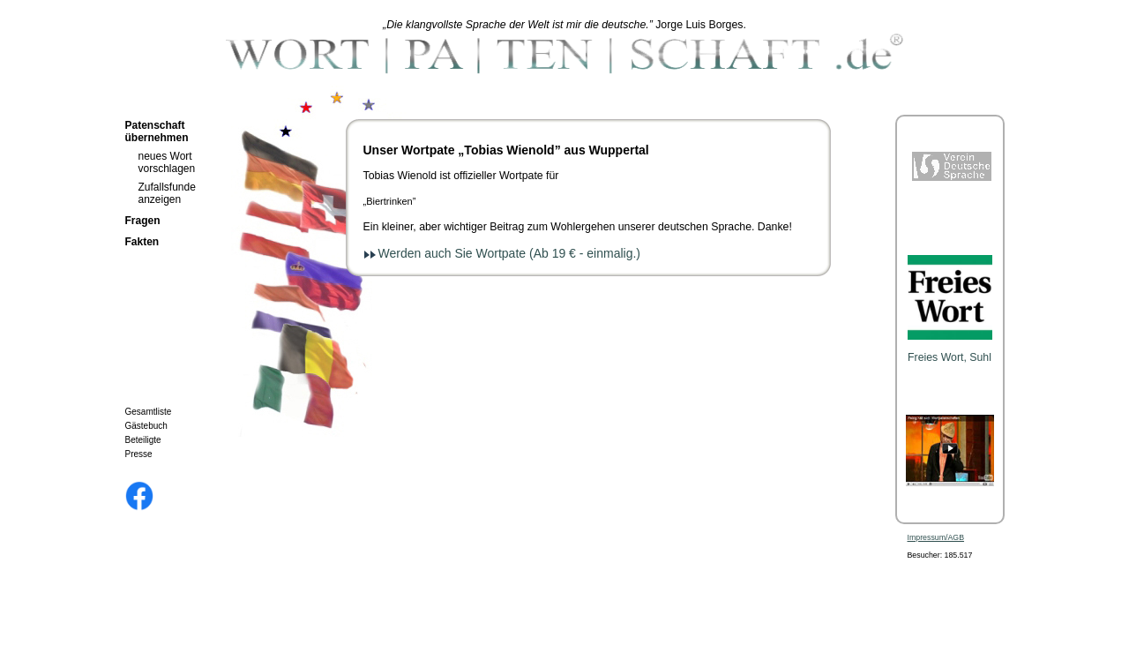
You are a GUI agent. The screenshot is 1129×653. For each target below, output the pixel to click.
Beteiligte (143, 440)
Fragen (143, 220)
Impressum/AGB (936, 537)
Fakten (142, 242)
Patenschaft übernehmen (157, 131)
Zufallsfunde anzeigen (167, 193)
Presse (139, 454)
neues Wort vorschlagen (167, 162)
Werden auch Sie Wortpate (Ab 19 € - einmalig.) (509, 253)
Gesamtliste (148, 412)
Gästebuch (146, 426)
